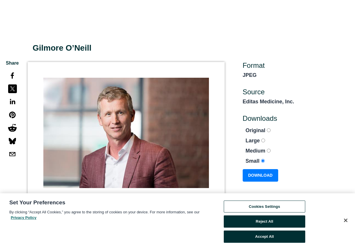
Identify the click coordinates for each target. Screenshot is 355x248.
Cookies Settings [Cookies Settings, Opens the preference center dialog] (264, 208)
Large (255, 141)
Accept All (264, 238)
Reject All (264, 223)
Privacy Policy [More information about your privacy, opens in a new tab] (23, 219)
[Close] (345, 221)
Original (258, 130)
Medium (258, 151)
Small (255, 161)
